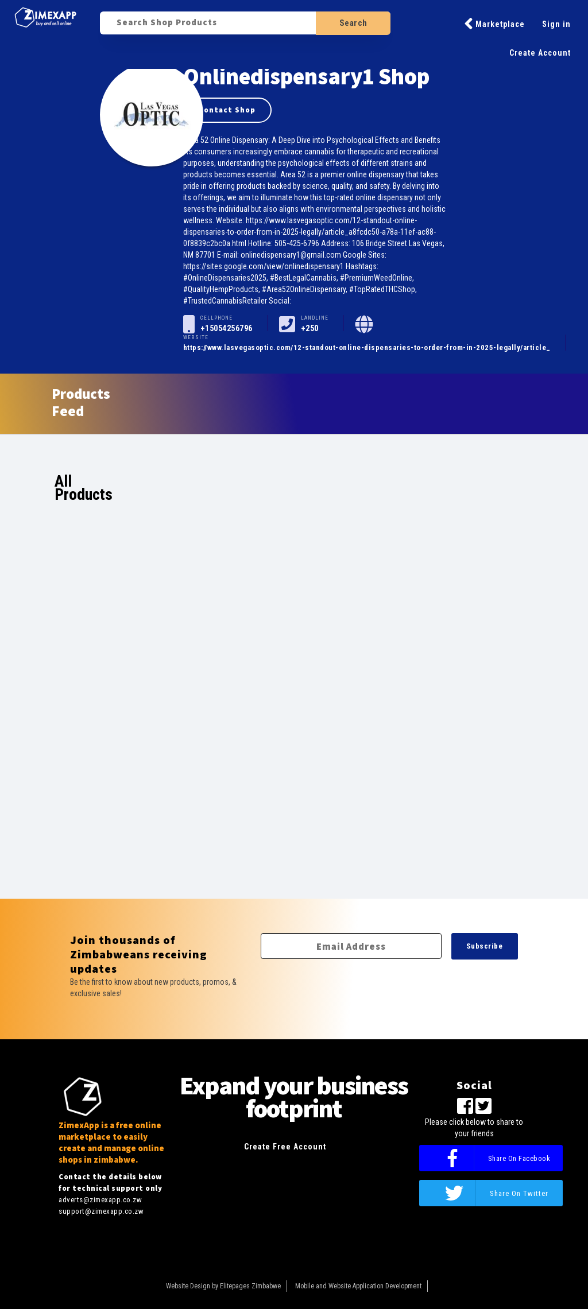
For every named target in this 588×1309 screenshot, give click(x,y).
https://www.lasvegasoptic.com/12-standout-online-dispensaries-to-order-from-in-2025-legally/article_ (367, 347)
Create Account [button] (540, 52)
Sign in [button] (556, 24)
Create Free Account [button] (285, 1146)
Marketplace (494, 23)
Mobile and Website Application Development (358, 1286)
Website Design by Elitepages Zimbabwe (223, 1286)
